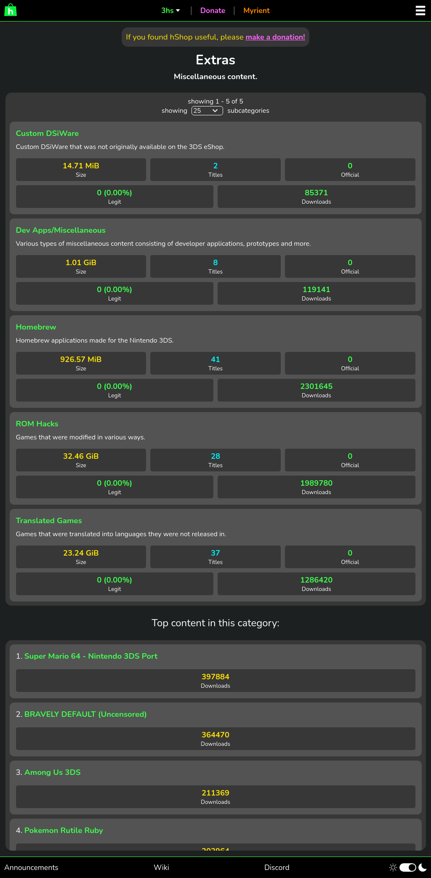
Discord (277, 867)
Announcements (31, 867)
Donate (213, 10)
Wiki (161, 867)
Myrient (256, 10)
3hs (167, 10)
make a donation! (275, 37)
